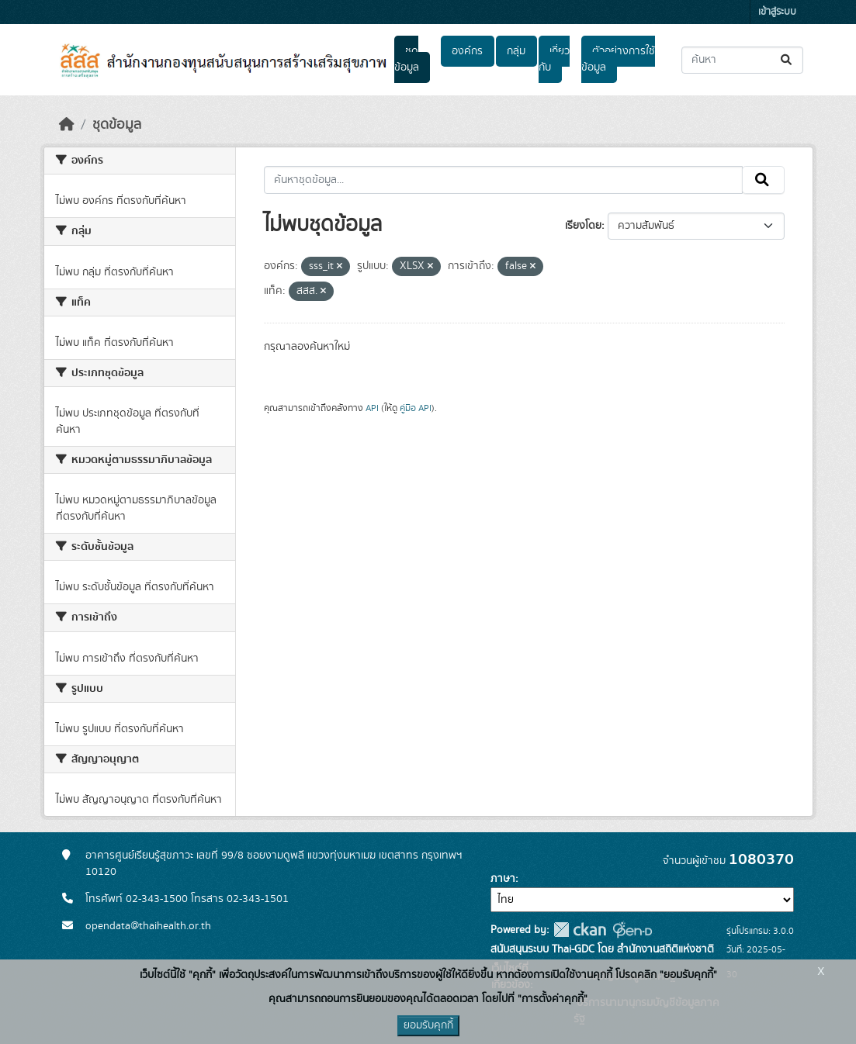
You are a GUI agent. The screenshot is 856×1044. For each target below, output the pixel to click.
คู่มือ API (415, 408)
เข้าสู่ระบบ (777, 12)
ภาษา (502, 879)
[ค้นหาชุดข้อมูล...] (742, 60)
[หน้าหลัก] (67, 125)
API (372, 408)
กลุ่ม (516, 51)
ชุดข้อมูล (406, 59)
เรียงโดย (583, 225)
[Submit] (787, 60)
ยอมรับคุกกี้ (428, 1025)
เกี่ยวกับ (554, 59)
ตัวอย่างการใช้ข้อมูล (618, 59)
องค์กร (467, 51)
